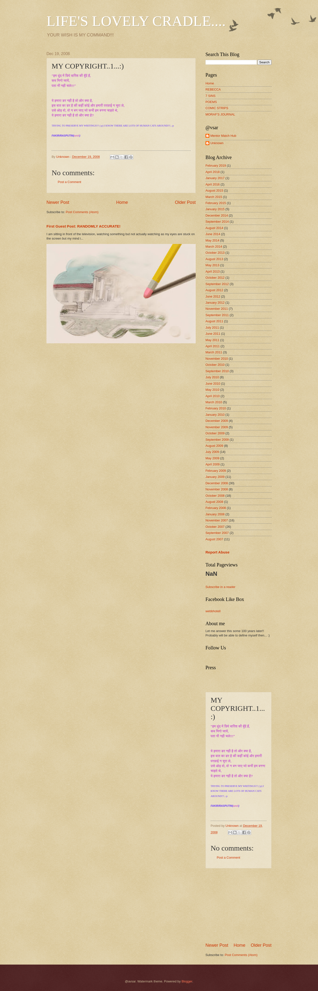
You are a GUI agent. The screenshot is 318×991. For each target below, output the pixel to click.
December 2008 (216, 483)
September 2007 (217, 533)
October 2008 (215, 495)
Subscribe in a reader (220, 587)
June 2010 (212, 383)
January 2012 (215, 302)
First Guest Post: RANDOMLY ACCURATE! (83, 226)
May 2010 (212, 390)
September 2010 (217, 371)
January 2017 (215, 178)
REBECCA (213, 89)
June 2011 (212, 333)
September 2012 (217, 284)
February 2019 (215, 165)
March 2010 (213, 402)
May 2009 (212, 458)
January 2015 (215, 209)
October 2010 (215, 365)
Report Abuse (217, 552)
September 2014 (217, 221)
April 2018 (212, 172)
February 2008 (215, 508)
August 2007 (214, 539)
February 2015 (215, 203)
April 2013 (212, 271)
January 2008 (215, 514)
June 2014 (212, 234)
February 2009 (215, 470)
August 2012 (214, 290)
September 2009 (217, 439)
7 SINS (210, 96)
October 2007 (215, 527)
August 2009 (214, 446)
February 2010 (215, 408)
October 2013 (215, 252)
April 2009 (212, 464)
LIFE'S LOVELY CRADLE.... (136, 21)
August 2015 (214, 190)
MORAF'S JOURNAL (220, 114)
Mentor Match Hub (223, 136)
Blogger (187, 981)
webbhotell (213, 611)
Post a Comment (69, 182)
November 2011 (216, 309)
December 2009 (216, 421)
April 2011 (212, 346)
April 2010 (212, 396)
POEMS (211, 102)
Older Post (185, 202)
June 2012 (212, 296)
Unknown (217, 143)
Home (122, 202)
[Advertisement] (242, 905)
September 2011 (217, 315)
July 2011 (212, 327)
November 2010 (216, 358)
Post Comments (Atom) (82, 212)
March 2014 (213, 246)
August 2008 (214, 502)
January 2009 (215, 477)
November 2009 (216, 427)
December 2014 (216, 215)
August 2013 (214, 259)
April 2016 (212, 184)
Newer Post (57, 202)
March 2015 (213, 197)
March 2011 (213, 352)
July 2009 (212, 452)
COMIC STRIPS (216, 108)
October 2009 (215, 433)
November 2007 (216, 520)
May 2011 (212, 340)
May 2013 (212, 265)
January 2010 (215, 414)
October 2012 (215, 277)
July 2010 (212, 377)
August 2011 (214, 321)
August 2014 (214, 228)
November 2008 (216, 489)
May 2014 (212, 240)
